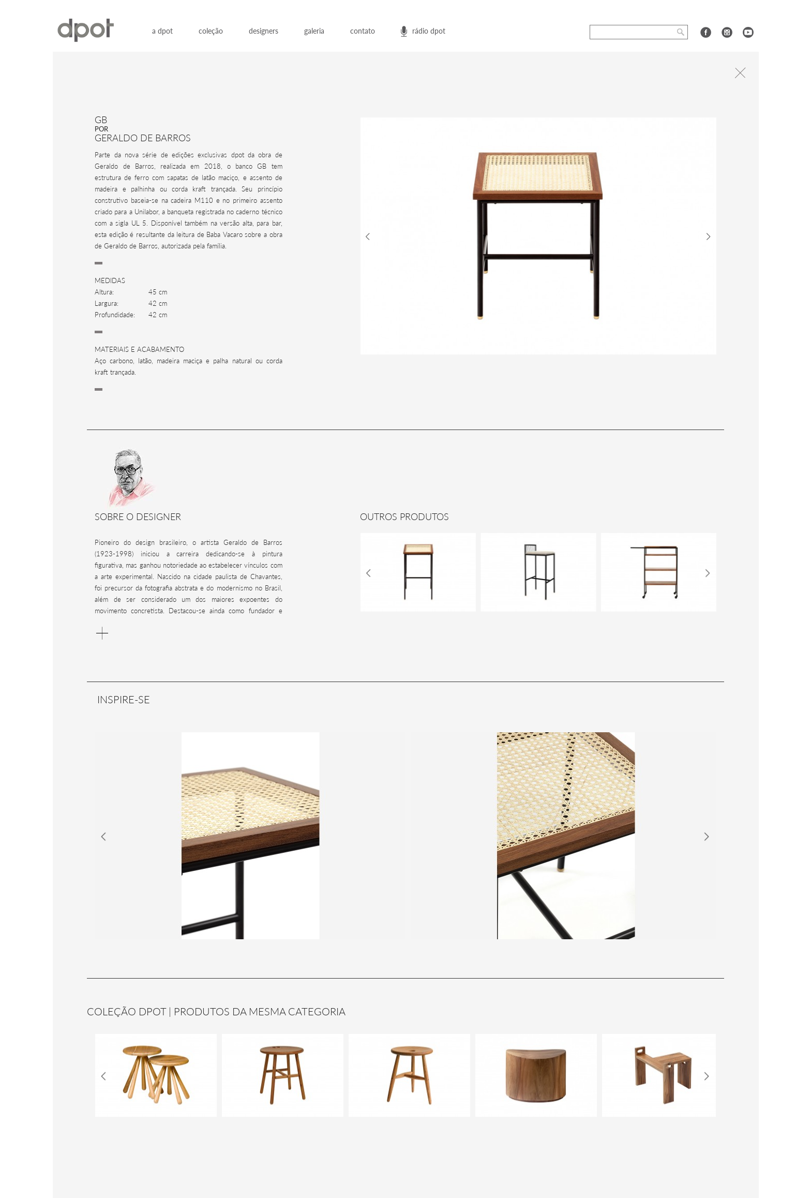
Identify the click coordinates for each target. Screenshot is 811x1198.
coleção (211, 30)
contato (362, 30)
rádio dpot (428, 30)
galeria (314, 30)
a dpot (162, 30)
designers (263, 30)
